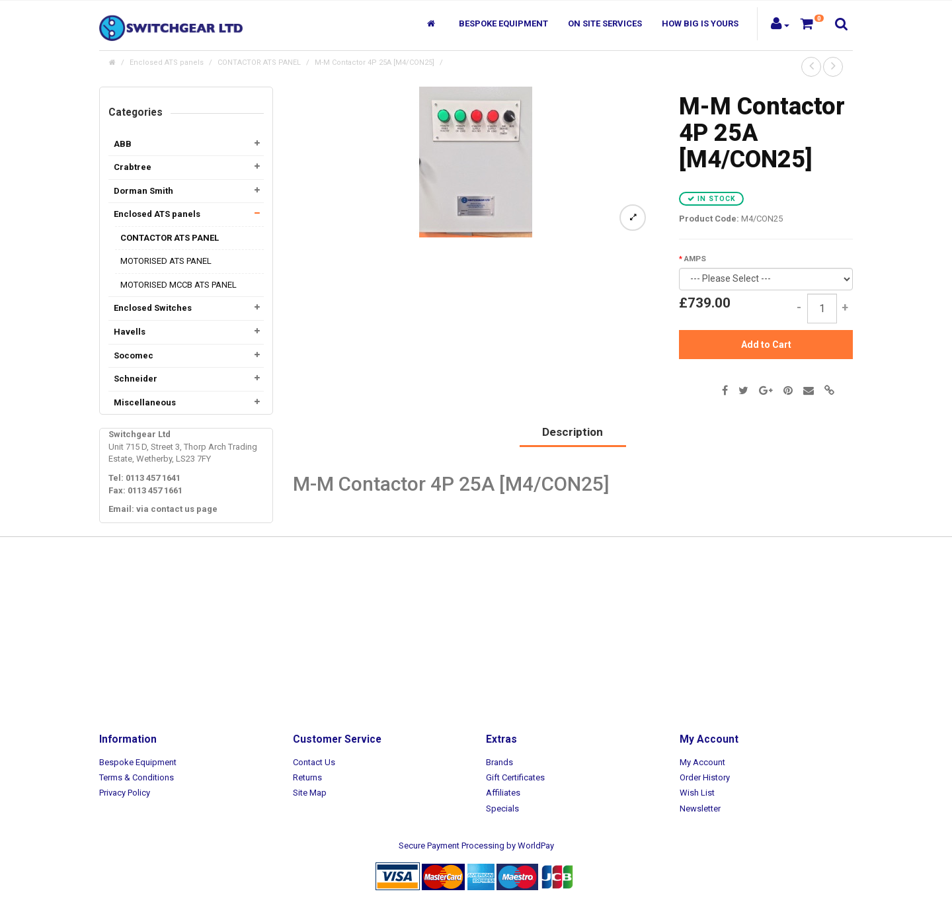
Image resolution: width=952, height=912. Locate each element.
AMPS (695, 258)
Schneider (135, 379)
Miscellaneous (145, 402)
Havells (129, 332)
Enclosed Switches (153, 308)
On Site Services (605, 23)
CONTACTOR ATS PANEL (259, 62)
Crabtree (132, 167)
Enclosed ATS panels (167, 62)
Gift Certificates (515, 777)
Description (572, 431)
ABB (123, 144)
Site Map (310, 793)
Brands (499, 762)
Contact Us (314, 762)
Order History (705, 777)
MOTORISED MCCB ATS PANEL (178, 285)
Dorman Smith (143, 191)
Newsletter (700, 808)
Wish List (697, 793)
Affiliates (503, 793)
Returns (307, 777)
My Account (702, 762)
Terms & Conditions (136, 777)
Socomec (133, 355)
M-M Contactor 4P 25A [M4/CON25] (374, 62)
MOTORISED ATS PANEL (166, 261)
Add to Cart (766, 344)
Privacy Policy (124, 793)
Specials (502, 808)
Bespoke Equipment (503, 23)
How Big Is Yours (700, 23)
